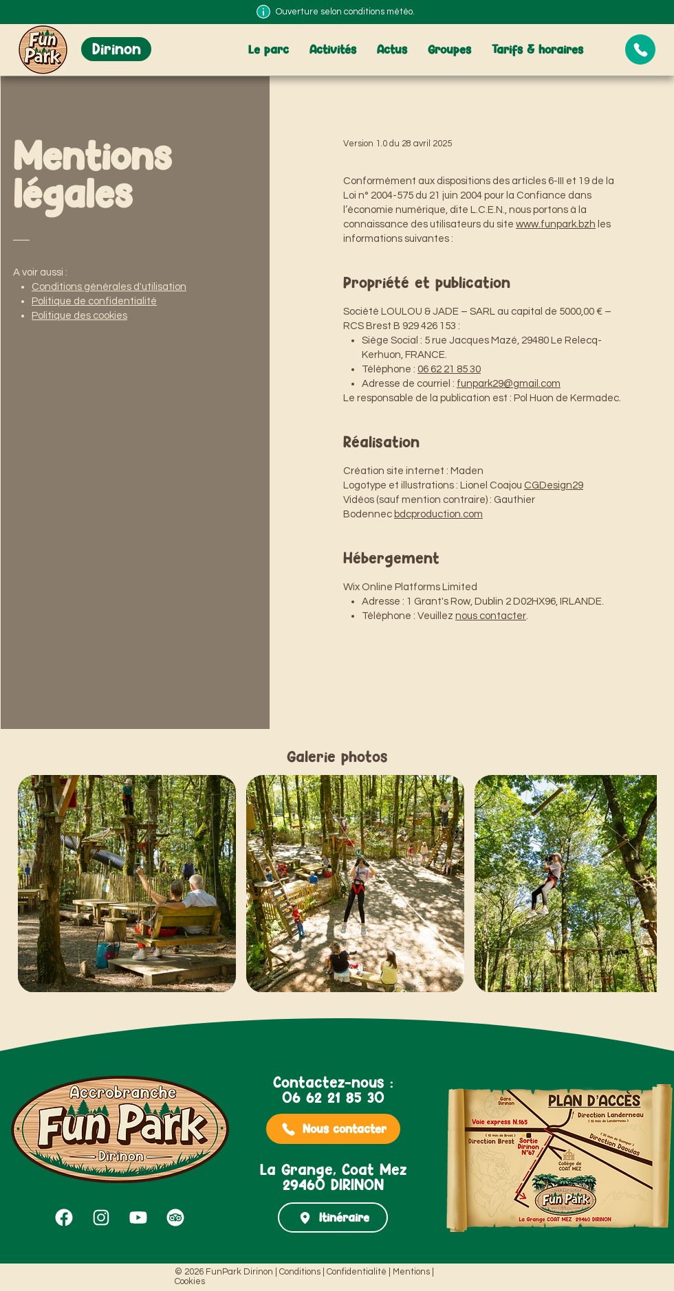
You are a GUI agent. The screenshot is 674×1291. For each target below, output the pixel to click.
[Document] (640, 49)
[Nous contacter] (333, 1129)
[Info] (263, 12)
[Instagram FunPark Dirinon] (101, 1217)
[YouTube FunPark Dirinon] (138, 1217)
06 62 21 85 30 (449, 369)
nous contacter (490, 616)
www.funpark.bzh (556, 224)
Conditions (299, 1272)
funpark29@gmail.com (509, 384)
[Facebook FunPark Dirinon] (64, 1217)
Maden (466, 471)
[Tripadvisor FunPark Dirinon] (175, 1217)
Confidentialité (357, 1272)
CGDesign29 (553, 485)
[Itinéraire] (333, 1217)
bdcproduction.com (438, 514)
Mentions (411, 1272)
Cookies (190, 1281)
